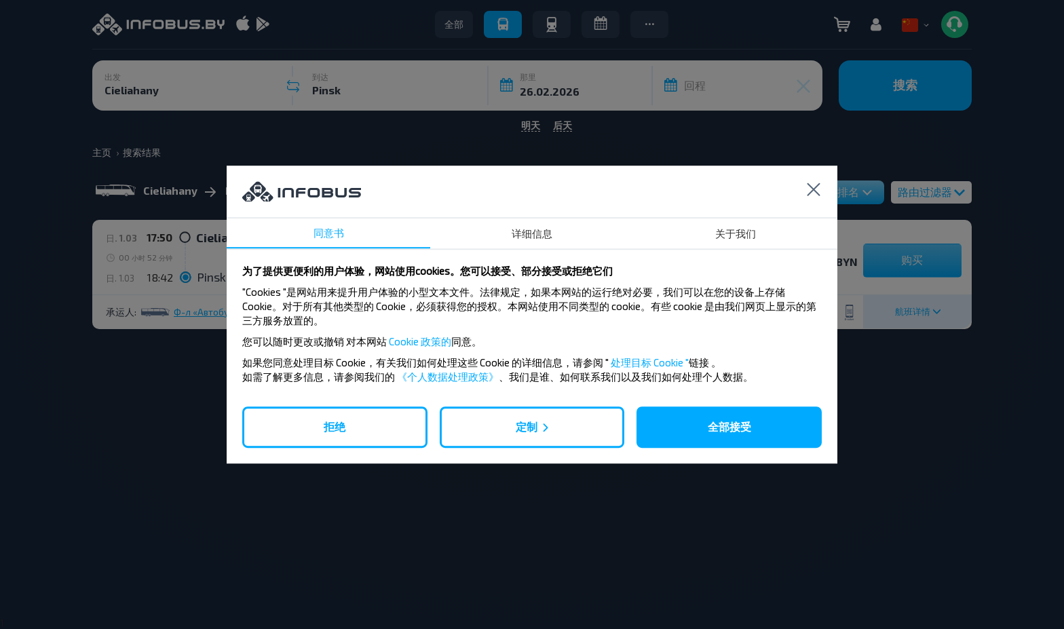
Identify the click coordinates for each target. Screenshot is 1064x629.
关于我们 (735, 233)
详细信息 (532, 233)
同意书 (329, 233)
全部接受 (729, 426)
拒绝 (334, 426)
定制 (526, 426)
